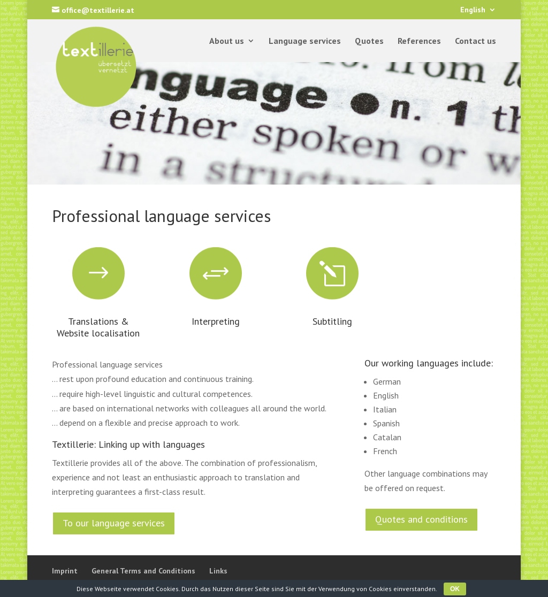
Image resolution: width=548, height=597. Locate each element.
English (472, 10)
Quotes (369, 41)
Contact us (475, 41)
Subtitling (332, 321)
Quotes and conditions (421, 519)
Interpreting (216, 321)
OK (455, 589)
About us (226, 41)
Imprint (65, 571)
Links (218, 571)
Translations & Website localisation (98, 327)
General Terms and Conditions (143, 571)
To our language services (114, 523)
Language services (305, 41)
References (419, 41)
